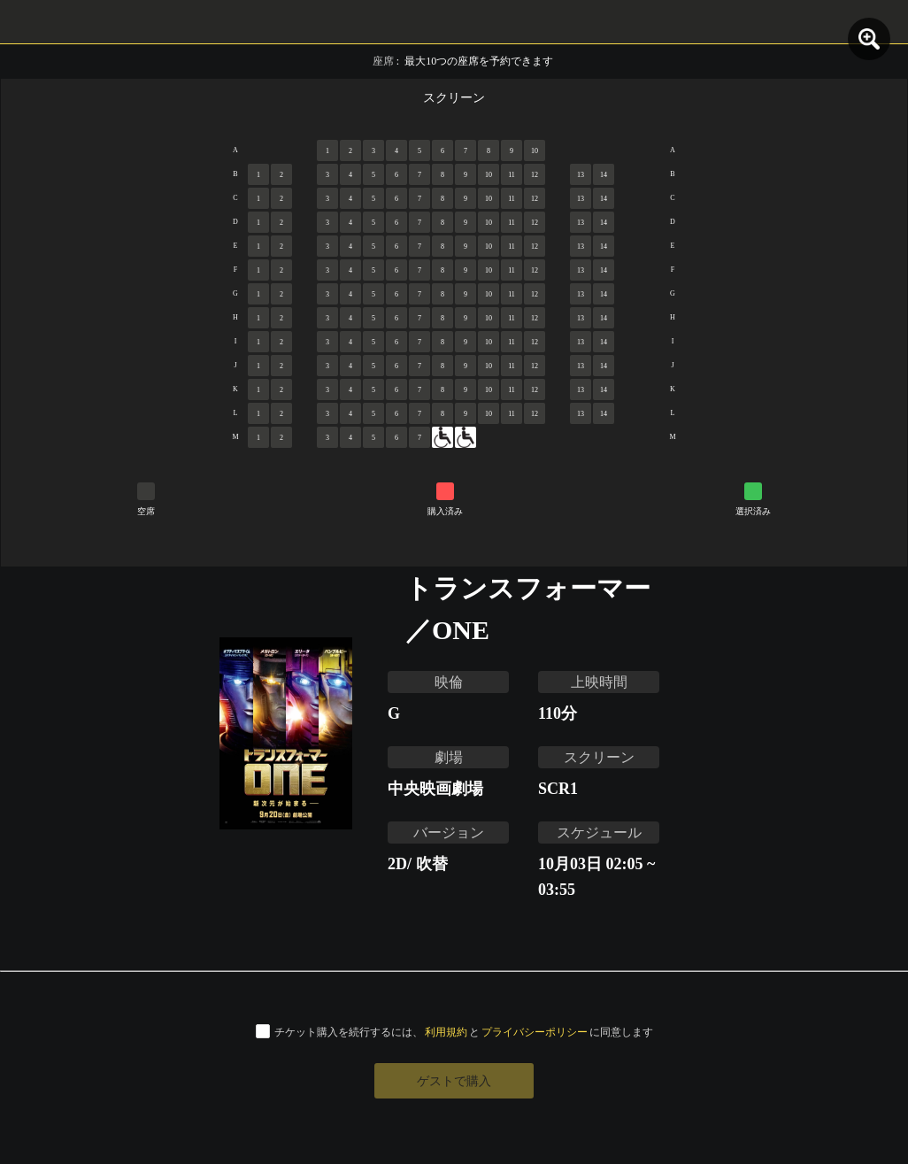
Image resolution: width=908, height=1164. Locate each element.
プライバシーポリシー (534, 1032)
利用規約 (446, 1032)
